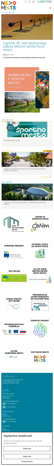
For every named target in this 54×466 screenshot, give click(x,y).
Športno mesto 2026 (12, 141)
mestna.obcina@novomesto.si (12, 401)
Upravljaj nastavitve (27, 461)
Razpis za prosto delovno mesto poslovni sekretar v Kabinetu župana (25, 170)
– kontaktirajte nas (44, 2)
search (26, 1)
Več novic (44, 177)
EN (33, 2)
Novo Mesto (12, 5)
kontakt (29, 1)
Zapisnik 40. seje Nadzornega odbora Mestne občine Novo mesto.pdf (25, 57)
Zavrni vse (27, 456)
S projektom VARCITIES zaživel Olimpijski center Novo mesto (25, 203)
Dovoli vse (27, 449)
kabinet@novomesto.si (11, 419)
